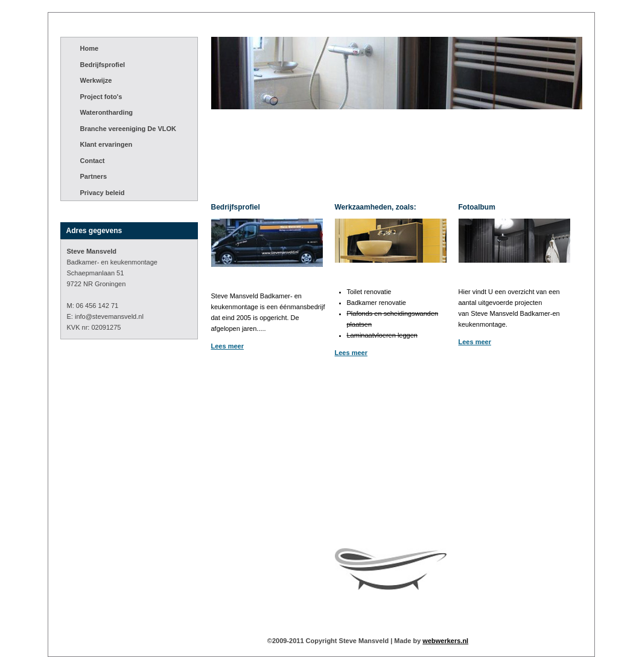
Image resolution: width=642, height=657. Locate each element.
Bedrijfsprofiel (103, 64)
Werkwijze (96, 80)
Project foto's (101, 96)
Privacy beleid (102, 192)
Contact (92, 160)
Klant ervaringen (106, 144)
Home (89, 48)
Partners (93, 176)
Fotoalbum (477, 207)
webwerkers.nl (445, 640)
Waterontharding (106, 112)
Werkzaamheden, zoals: (375, 207)
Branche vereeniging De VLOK (128, 128)
